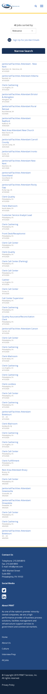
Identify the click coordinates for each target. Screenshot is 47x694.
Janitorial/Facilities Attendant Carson (20, 328)
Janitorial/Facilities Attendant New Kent (18, 162)
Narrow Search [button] (23, 51)
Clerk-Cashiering (10, 85)
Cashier (5, 279)
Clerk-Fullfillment (10, 460)
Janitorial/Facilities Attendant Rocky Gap (19, 186)
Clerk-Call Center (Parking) (15, 261)
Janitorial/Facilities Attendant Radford (16, 119)
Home (5, 637)
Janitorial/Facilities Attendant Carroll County (20, 141)
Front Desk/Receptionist (13, 233)
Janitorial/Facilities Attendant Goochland (16, 174)
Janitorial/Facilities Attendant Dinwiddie (16, 501)
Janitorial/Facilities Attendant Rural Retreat (19, 107)
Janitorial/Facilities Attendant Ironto (19, 151)
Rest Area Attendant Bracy (14, 469)
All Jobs (5, 660)
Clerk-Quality (8, 196)
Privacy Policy (8, 685)
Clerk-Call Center (10, 242)
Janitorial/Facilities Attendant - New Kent (19, 65)
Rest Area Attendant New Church (18, 130)
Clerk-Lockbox (9, 384)
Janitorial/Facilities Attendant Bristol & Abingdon (20, 95)
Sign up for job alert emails (23, 40)
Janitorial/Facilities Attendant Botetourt (16, 413)
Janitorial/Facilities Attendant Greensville (16, 490)
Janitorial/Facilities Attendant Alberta (20, 75)
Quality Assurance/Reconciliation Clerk (18, 318)
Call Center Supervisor (13, 298)
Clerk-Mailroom (9, 205)
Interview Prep (9, 654)
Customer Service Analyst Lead (17, 215)
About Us (6, 642)
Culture (5, 648)
